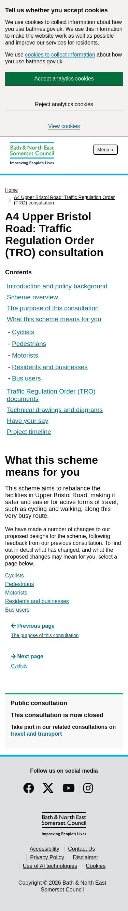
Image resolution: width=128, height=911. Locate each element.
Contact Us (81, 849)
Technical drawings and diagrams (55, 409)
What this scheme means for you (54, 319)
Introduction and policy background (57, 286)
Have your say (27, 420)
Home (11, 190)
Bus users (26, 378)
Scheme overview (32, 297)
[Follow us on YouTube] (68, 790)
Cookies (95, 866)
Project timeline (29, 431)
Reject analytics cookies (64, 104)
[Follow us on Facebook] (28, 790)
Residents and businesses (50, 367)
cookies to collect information (60, 55)
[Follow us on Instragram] (88, 790)
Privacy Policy (47, 857)
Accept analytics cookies (64, 79)
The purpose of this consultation (53, 308)
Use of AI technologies (50, 866)
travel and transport (36, 734)
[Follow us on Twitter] (48, 790)
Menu (103, 149)
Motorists (25, 355)
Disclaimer (85, 857)
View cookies (64, 126)
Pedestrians (29, 343)
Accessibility (44, 849)
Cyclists (23, 332)
